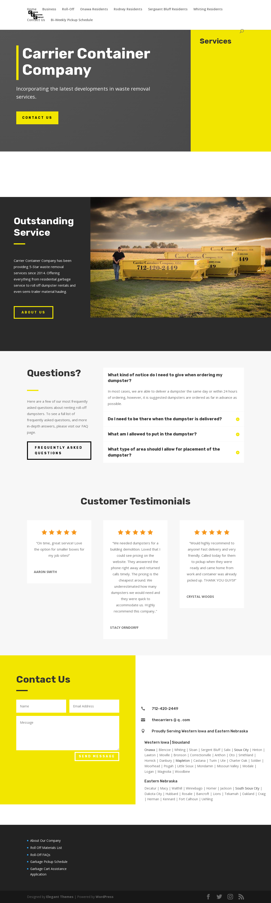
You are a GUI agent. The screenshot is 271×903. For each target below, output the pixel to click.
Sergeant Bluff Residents (167, 9)
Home (31, 9)
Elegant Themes (59, 897)
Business (49, 9)
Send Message (97, 756)
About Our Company (45, 840)
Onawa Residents (94, 9)
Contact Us (36, 20)
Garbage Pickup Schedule (49, 861)
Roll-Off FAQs (40, 855)
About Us (34, 312)
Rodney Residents (128, 9)
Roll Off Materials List (46, 847)
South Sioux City (247, 788)
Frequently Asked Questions (59, 450)
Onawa (149, 750)
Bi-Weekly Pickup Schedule (72, 20)
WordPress (105, 897)
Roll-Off (68, 9)
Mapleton (183, 760)
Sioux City (241, 750)
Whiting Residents (207, 9)
